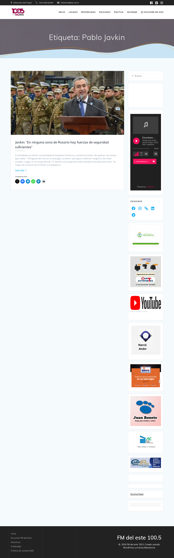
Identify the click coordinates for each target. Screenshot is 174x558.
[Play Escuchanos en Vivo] (136, 141)
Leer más (19, 170)
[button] (153, 161)
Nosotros (15, 542)
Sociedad (132, 12)
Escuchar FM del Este (21, 537)
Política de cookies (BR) (22, 550)
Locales (73, 12)
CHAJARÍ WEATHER (145, 95)
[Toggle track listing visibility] (156, 154)
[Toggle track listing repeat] (146, 154)
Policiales (104, 12)
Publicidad (16, 546)
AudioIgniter (150, 187)
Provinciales (88, 12)
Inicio (62, 12)
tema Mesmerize (147, 547)
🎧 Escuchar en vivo (152, 12)
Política (118, 12)
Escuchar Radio (137, 494)
